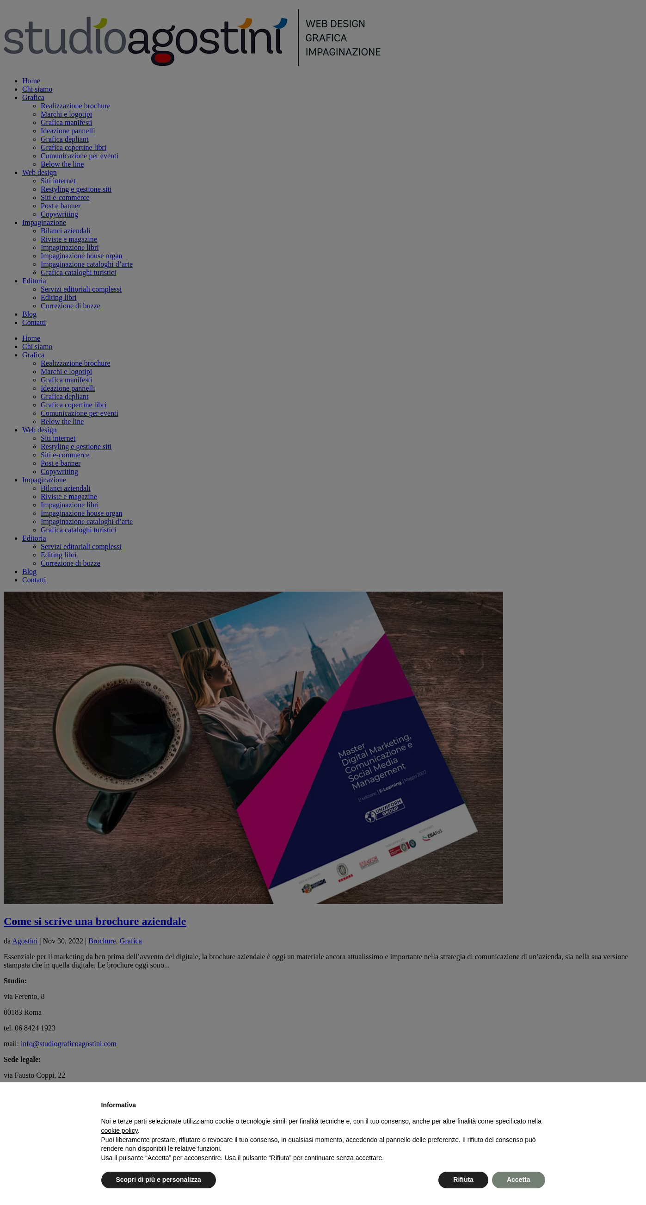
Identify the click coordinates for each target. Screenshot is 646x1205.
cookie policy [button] (119, 1130)
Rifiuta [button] (463, 1179)
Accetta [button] (518, 1179)
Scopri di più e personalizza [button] (158, 1179)
